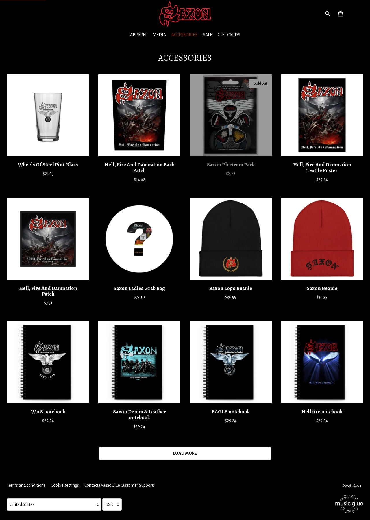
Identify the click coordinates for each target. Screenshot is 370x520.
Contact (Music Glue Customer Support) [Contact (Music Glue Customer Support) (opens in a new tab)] (119, 485)
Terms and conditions (26, 485)
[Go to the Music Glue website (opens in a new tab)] (349, 504)
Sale (207, 34)
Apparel (138, 34)
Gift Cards (229, 34)
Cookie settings (65, 485)
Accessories (184, 34)
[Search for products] (328, 13)
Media (159, 34)
